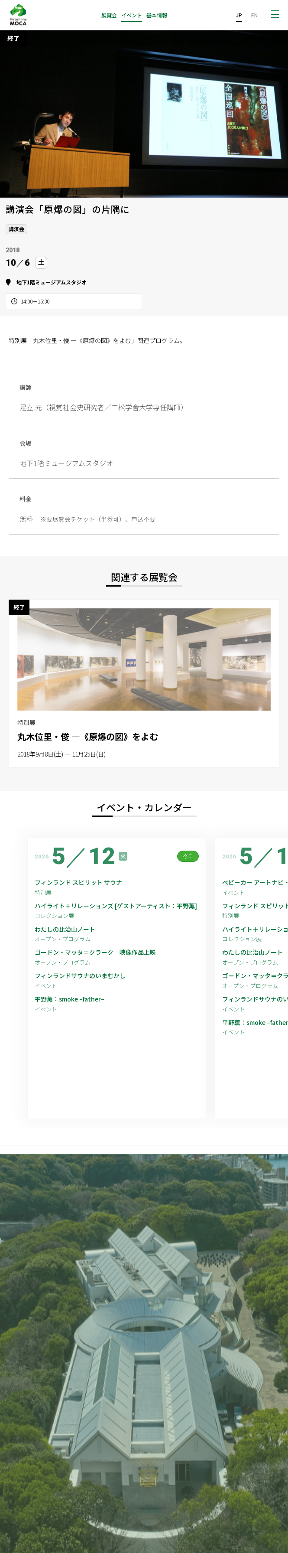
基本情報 (156, 15)
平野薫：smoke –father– (69, 999)
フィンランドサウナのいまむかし (80, 976)
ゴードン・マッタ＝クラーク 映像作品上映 (95, 952)
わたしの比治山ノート (65, 929)
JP (239, 15)
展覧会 (109, 15)
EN (254, 15)
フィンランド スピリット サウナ (78, 882)
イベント (131, 15)
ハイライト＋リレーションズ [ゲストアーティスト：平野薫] (116, 906)
